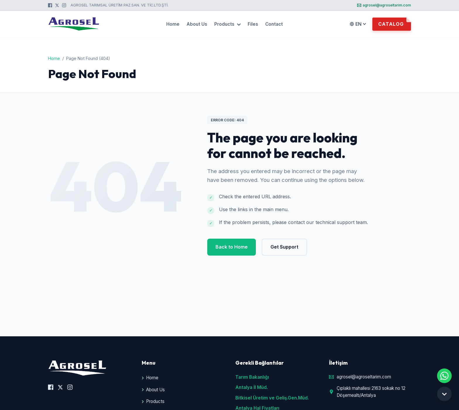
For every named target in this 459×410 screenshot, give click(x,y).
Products (227, 24)
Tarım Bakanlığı (252, 377)
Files (253, 24)
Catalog (391, 24)
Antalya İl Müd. (251, 387)
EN (358, 24)
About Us (196, 24)
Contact (274, 24)
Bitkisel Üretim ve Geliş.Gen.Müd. (272, 398)
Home (172, 24)
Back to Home (231, 247)
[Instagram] (64, 5)
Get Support (284, 247)
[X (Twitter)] (57, 5)
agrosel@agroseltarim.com (384, 5)
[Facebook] (50, 5)
